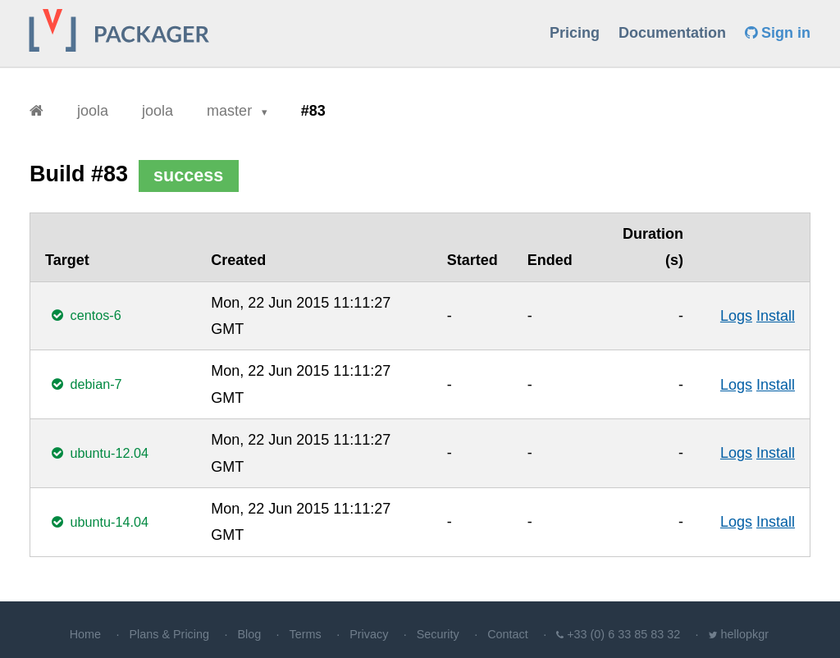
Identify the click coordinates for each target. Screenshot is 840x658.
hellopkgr (745, 634)
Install (775, 316)
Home (85, 634)
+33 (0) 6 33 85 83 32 (623, 634)
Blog (249, 634)
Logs (736, 316)
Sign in (777, 33)
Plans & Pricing (169, 634)
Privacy (368, 634)
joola (92, 111)
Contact (507, 634)
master (231, 111)
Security (438, 634)
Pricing (575, 33)
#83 (313, 111)
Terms (306, 634)
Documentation (672, 33)
